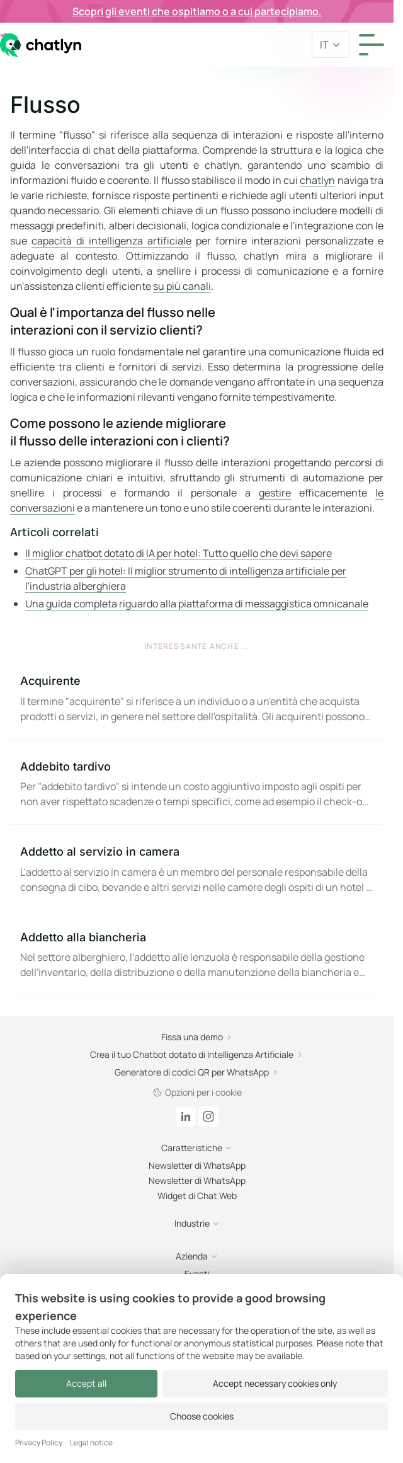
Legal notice (91, 1443)
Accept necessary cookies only (275, 1383)
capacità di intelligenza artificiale (111, 241)
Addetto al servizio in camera (99, 851)
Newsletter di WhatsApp (197, 1165)
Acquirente (50, 680)
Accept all (86, 1383)
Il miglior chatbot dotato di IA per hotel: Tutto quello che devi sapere (178, 553)
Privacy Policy (38, 1443)
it (330, 45)
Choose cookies (202, 1416)
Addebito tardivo (65, 766)
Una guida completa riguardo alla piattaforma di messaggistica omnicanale (196, 604)
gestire (275, 493)
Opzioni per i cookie (197, 1092)
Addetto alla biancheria (83, 937)
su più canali (182, 286)
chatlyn (317, 180)
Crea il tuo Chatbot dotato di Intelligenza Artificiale (197, 1054)
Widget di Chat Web (197, 1196)
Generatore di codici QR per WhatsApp (197, 1072)
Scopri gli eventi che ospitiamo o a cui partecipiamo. (197, 11)
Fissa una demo (197, 1037)
